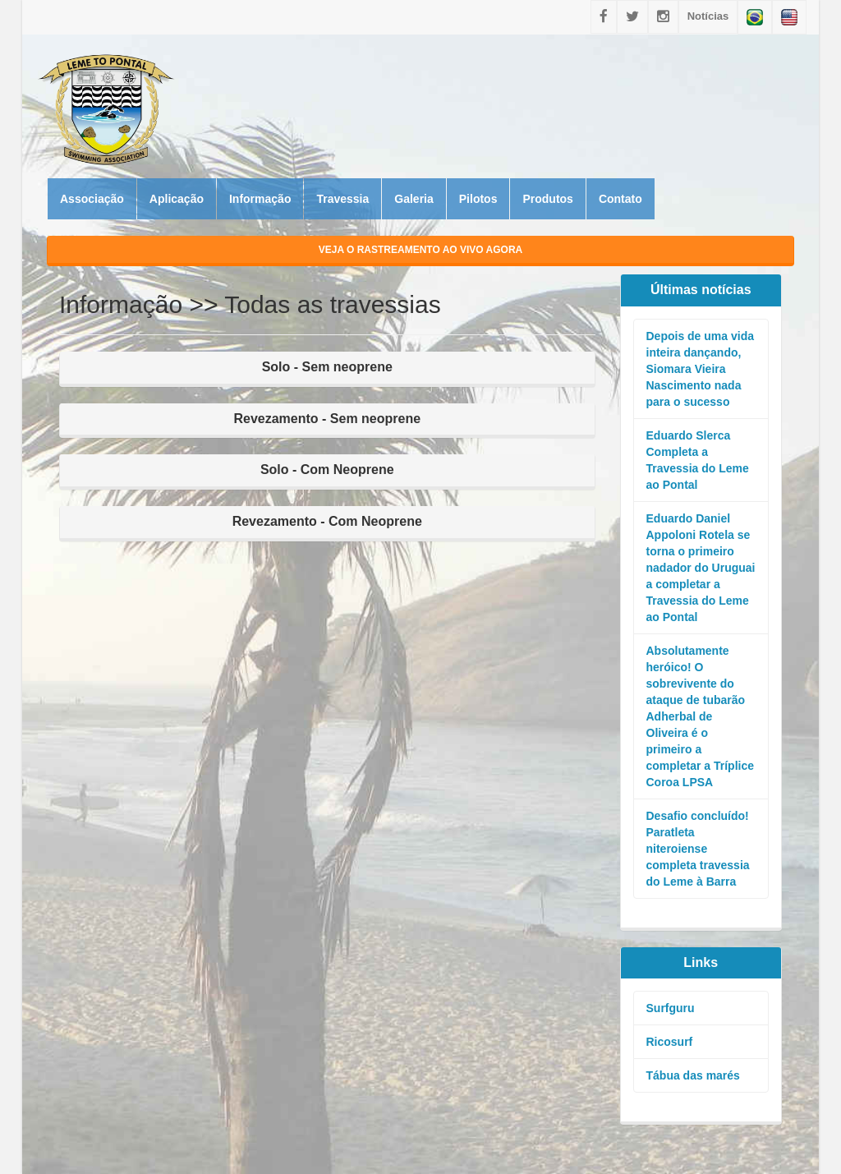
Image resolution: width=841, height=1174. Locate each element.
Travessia (342, 198)
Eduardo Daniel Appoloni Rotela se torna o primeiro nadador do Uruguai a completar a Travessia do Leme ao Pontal (701, 568)
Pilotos (478, 198)
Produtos (547, 198)
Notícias (708, 16)
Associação (92, 198)
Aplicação (176, 198)
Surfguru (670, 1008)
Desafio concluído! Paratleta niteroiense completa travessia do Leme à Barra (698, 848)
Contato (620, 198)
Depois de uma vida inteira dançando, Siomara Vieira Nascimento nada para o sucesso (700, 368)
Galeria (413, 198)
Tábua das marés (693, 1075)
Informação (260, 198)
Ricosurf (669, 1041)
